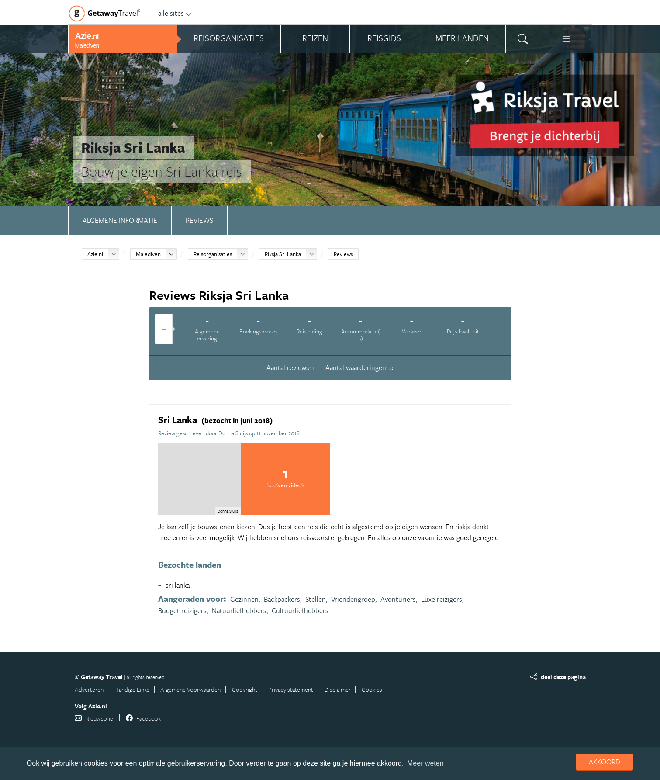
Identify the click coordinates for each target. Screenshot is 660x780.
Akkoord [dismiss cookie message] (604, 761)
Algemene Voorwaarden (190, 689)
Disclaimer (338, 689)
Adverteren (89, 689)
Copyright (244, 689)
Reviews (199, 220)
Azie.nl (95, 254)
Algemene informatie (120, 220)
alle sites (175, 13)
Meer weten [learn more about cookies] (425, 763)
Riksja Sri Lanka (283, 254)
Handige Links (131, 689)
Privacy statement (290, 689)
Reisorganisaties (213, 254)
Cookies (372, 689)
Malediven (148, 254)
